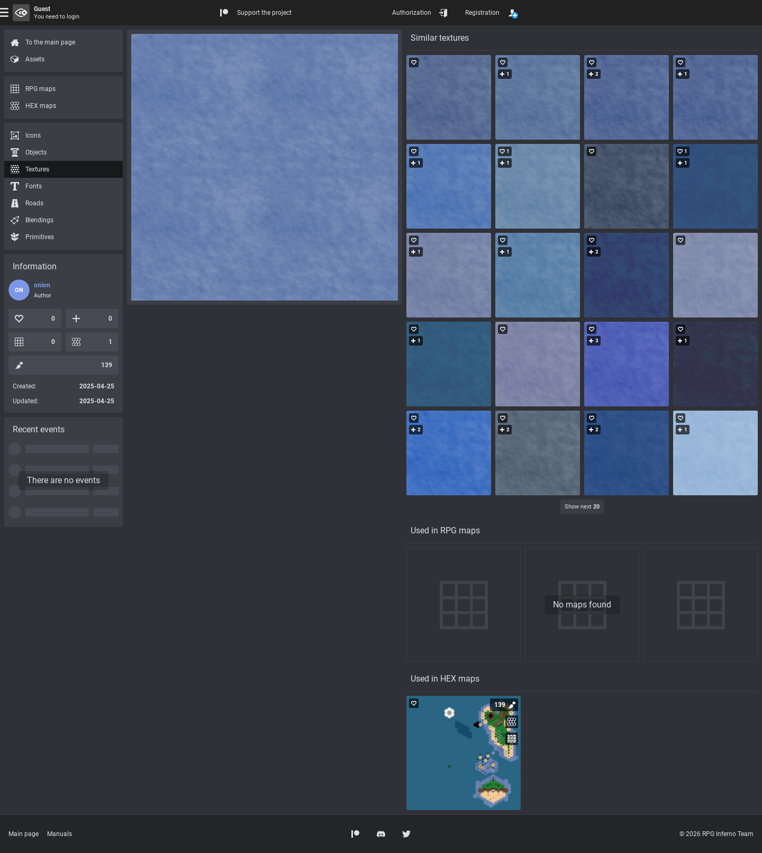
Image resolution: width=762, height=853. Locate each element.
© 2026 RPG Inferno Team (716, 834)
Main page (23, 834)
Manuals (59, 834)
